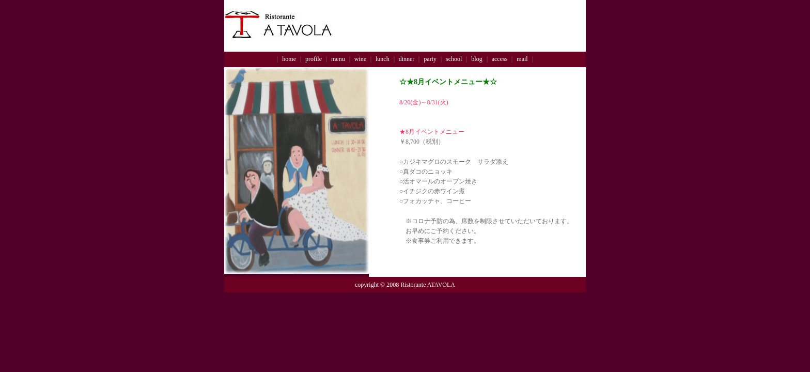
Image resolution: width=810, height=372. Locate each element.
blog (476, 59)
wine (360, 59)
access (500, 59)
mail (522, 59)
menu (338, 59)
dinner (407, 59)
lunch (383, 59)
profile (313, 59)
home (289, 59)
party (430, 59)
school (454, 59)
